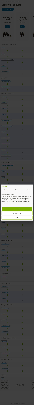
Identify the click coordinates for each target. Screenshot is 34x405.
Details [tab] (17, 189)
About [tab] (28, 189)
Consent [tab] (6, 189)
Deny (17, 217)
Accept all (17, 208)
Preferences (17, 213)
